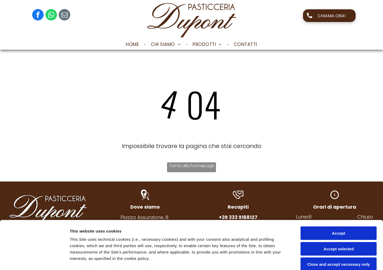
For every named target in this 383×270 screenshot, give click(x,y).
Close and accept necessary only (338, 219)
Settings (270, 259)
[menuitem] (132, 44)
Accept (338, 188)
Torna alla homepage (191, 166)
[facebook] (38, 15)
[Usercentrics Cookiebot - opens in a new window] (34, 260)
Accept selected (338, 203)
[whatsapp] (51, 15)
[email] (64, 15)
